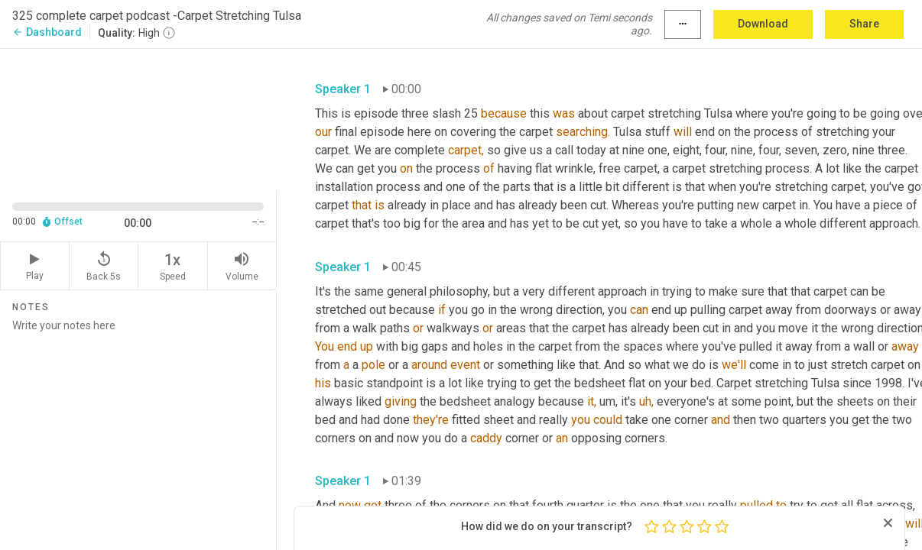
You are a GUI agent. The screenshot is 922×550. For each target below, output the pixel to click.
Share (864, 24)
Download (763, 24)
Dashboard (47, 32)
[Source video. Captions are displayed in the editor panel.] (138, 118)
